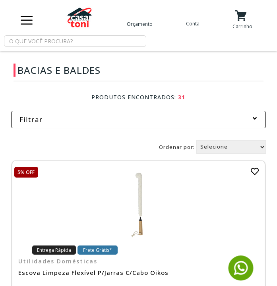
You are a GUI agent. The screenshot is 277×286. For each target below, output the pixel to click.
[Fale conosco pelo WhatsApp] (241, 277)
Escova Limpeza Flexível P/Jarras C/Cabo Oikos (93, 272)
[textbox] (75, 41)
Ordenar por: (177, 146)
